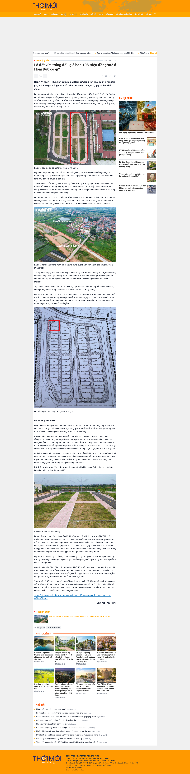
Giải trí (101, 14)
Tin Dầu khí (73, 14)
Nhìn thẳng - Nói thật (59, 14)
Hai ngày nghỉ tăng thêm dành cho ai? (56, 724)
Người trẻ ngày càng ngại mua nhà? (37, 53)
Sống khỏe (110, 14)
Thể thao (149, 14)
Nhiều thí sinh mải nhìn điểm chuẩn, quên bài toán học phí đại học (68, 731)
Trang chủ (37, 14)
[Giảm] (36, 76)
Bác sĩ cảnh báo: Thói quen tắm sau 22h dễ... (118, 53)
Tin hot (46, 14)
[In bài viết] (114, 76)
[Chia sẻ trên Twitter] (106, 75)
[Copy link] (110, 76)
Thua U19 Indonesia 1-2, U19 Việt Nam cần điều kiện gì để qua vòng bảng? (71, 742)
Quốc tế (93, 14)
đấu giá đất (41, 627)
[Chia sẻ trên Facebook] (102, 75)
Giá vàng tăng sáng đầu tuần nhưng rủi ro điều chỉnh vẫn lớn (65, 727)
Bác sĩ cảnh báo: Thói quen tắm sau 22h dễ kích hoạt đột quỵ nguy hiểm (70, 716)
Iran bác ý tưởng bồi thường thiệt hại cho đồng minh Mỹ (63, 738)
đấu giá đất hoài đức (53, 627)
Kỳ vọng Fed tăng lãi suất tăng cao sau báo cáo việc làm (63, 713)
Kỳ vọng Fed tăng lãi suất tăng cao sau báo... (75, 53)
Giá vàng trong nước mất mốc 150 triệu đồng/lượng (62, 720)
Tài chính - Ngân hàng (124, 14)
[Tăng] (45, 76)
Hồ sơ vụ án (84, 14)
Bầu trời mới (138, 14)
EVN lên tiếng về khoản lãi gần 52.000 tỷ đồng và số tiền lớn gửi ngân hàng (71, 735)
